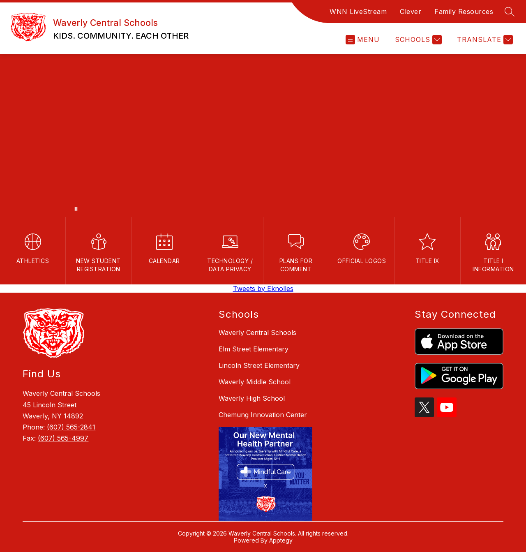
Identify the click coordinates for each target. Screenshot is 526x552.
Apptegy (281, 540)
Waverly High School (252, 398)
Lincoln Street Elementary (259, 365)
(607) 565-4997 (63, 438)
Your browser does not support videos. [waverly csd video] (263, 135)
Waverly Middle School (255, 382)
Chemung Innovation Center (263, 415)
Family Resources (463, 11)
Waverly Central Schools (257, 332)
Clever (410, 11)
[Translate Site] (484, 40)
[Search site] (509, 11)
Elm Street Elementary (253, 349)
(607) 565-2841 (71, 427)
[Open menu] (363, 40)
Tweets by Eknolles (263, 288)
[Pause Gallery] (76, 208)
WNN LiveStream (358, 11)
